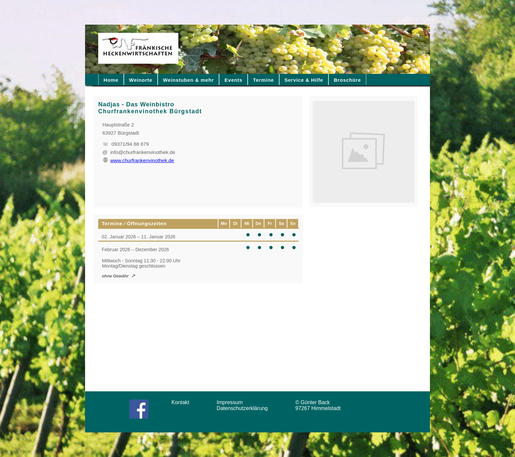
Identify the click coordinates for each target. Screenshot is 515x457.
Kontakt (182, 402)
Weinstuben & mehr (188, 80)
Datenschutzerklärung (244, 408)
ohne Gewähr (115, 275)
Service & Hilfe (303, 80)
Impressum (232, 402)
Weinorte (140, 80)
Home (110, 80)
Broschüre (347, 80)
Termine (263, 80)
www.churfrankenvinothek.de (138, 160)
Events (233, 80)
